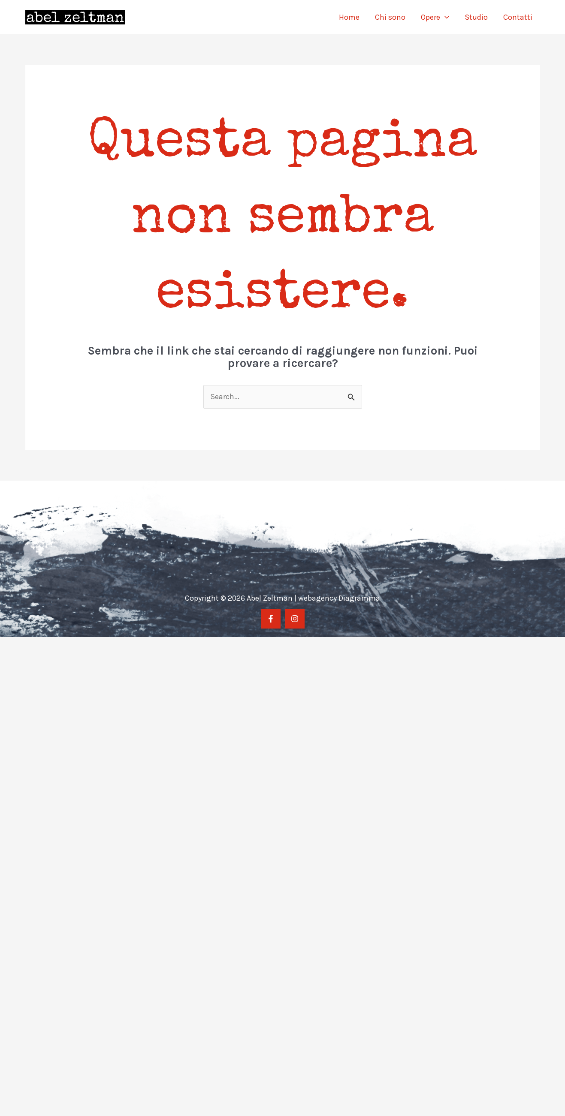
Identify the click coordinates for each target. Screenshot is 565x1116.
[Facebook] (271, 619)
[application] (444, 17)
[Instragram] (295, 619)
